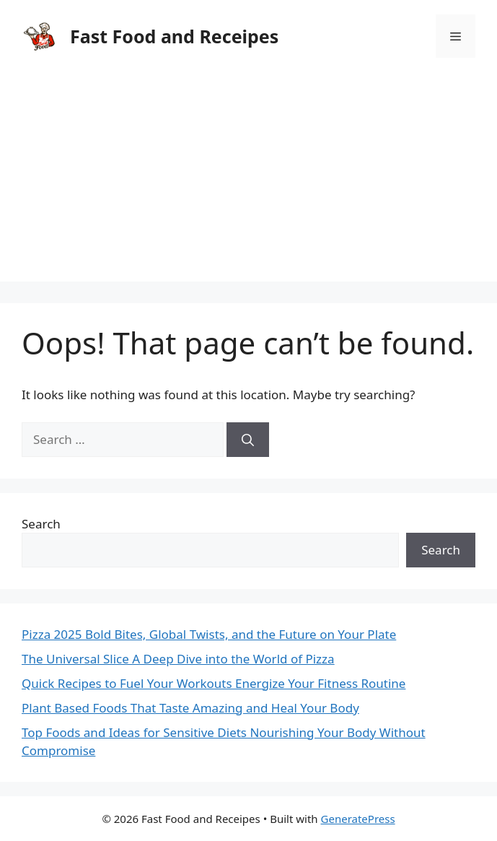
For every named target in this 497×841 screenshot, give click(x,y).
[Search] (247, 439)
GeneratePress (358, 818)
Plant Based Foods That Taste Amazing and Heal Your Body (190, 708)
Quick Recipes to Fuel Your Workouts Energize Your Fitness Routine (213, 683)
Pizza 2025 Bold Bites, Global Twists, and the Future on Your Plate (209, 634)
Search (41, 523)
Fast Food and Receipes (174, 36)
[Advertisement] (248, 180)
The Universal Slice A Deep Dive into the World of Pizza (178, 658)
